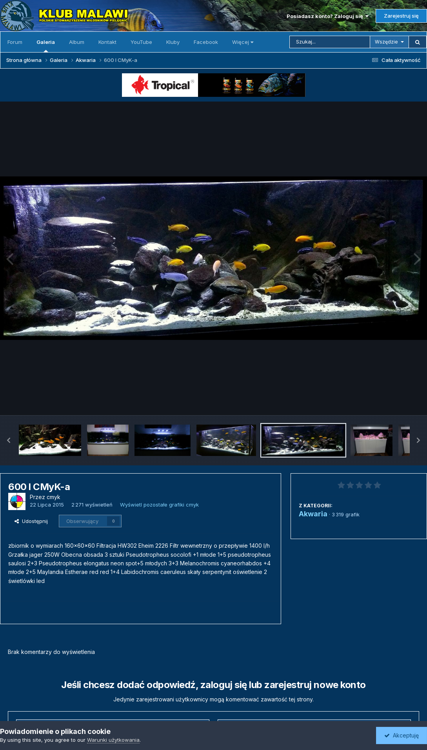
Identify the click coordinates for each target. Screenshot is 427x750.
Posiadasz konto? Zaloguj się (328, 16)
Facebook (206, 42)
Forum (14, 42)
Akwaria (313, 514)
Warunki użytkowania (113, 740)
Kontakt (107, 42)
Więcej (242, 42)
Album (76, 42)
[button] (8, 440)
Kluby (173, 42)
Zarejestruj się (401, 16)
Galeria (45, 45)
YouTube (141, 42)
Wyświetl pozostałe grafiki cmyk (159, 504)
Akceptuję (401, 735)
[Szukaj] (330, 42)
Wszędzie (386, 42)
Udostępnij (31, 521)
